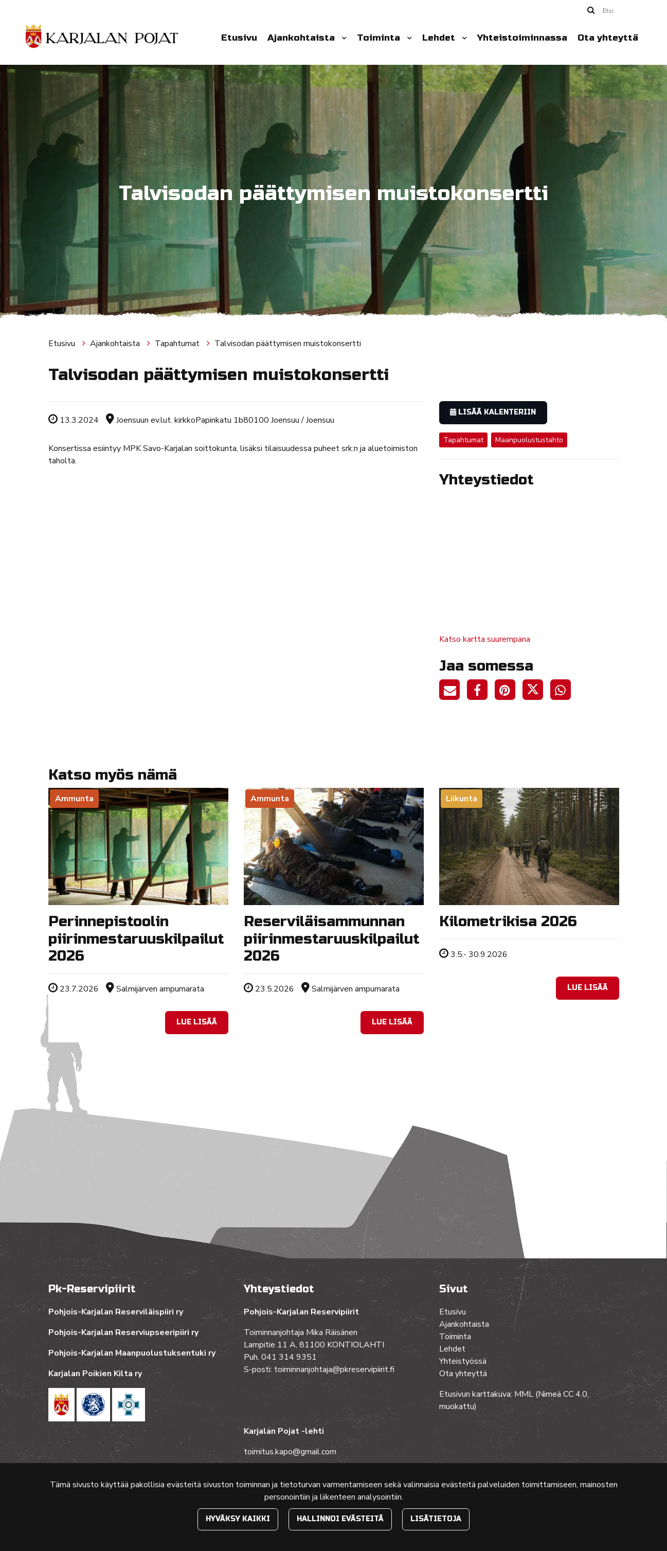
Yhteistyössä (462, 1361)
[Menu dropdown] (342, 38)
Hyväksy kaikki (238, 1518)
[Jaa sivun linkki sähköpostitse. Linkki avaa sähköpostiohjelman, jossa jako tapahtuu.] (453, 691)
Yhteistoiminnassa (522, 37)
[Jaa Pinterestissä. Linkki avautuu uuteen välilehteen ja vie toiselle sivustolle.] (508, 691)
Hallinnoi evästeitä (340, 1518)
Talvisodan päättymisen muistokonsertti (287, 343)
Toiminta (380, 37)
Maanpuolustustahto (529, 440)
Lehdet (440, 37)
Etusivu (239, 37)
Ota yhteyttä (608, 37)
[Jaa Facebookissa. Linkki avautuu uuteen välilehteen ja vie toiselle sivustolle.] (481, 691)
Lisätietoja (435, 1518)
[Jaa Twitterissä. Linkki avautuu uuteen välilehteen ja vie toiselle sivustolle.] (536, 691)
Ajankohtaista (302, 37)
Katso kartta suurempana (484, 639)
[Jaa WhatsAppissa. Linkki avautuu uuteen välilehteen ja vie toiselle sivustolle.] (563, 691)
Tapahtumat (178, 343)
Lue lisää (196, 1022)
